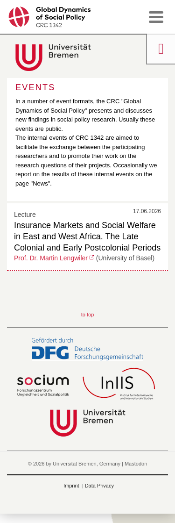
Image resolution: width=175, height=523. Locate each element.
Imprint (71, 485)
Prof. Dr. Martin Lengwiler (51, 258)
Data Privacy (99, 485)
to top (87, 314)
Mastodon (136, 463)
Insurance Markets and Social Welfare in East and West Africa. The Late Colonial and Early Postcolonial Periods (87, 236)
